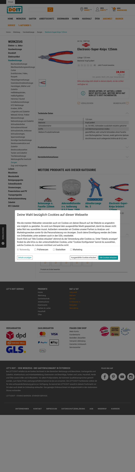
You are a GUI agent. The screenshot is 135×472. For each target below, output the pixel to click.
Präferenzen (42, 249)
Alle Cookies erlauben (108, 258)
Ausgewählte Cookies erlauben (83, 258)
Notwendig (25, 249)
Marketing (77, 249)
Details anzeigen (25, 258)
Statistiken (61, 249)
